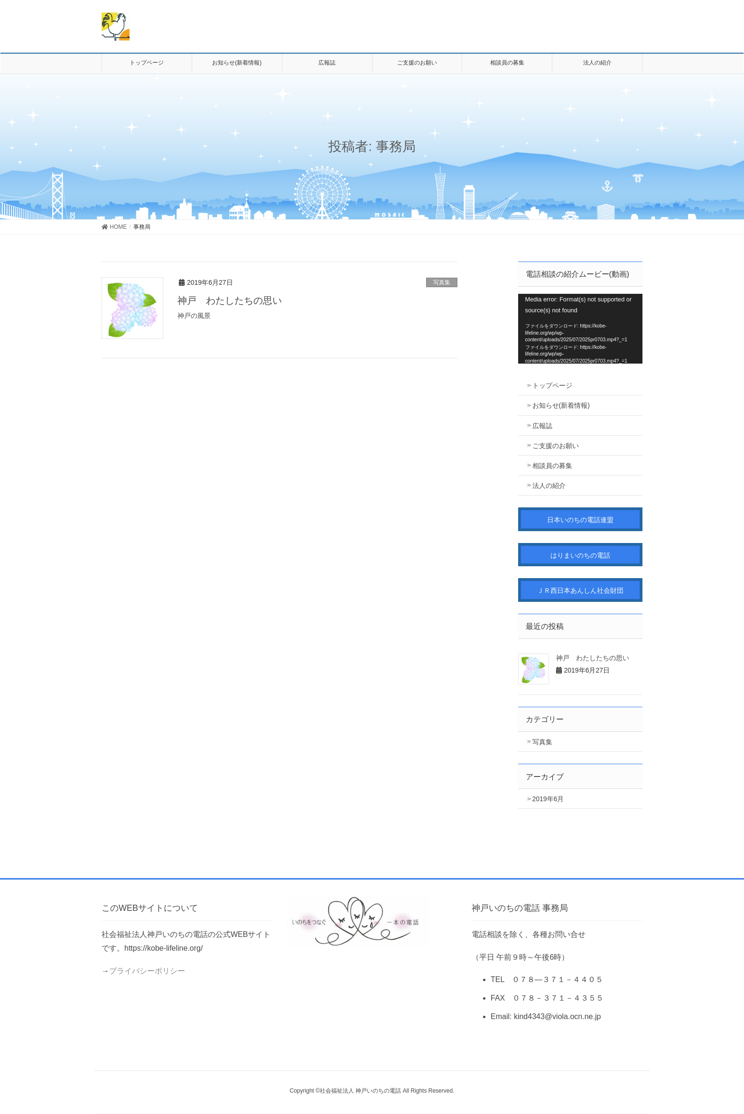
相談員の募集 (552, 465)
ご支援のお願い (555, 445)
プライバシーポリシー (147, 971)
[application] (580, 329)
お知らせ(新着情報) (561, 405)
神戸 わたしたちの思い (229, 300)
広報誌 (542, 426)
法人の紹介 (549, 485)
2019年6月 (548, 799)
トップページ (552, 385)
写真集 (441, 282)
